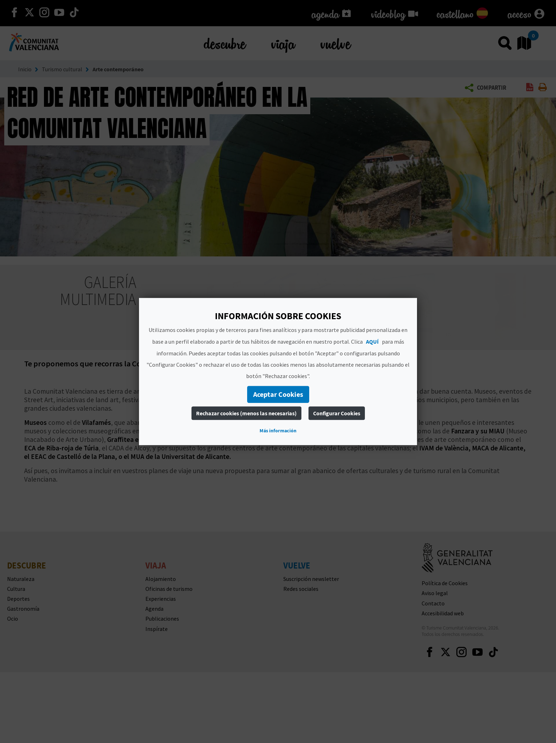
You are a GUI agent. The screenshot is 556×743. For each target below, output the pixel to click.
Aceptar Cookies (278, 394)
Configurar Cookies (336, 413)
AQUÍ (372, 341)
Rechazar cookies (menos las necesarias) (246, 413)
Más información (278, 430)
